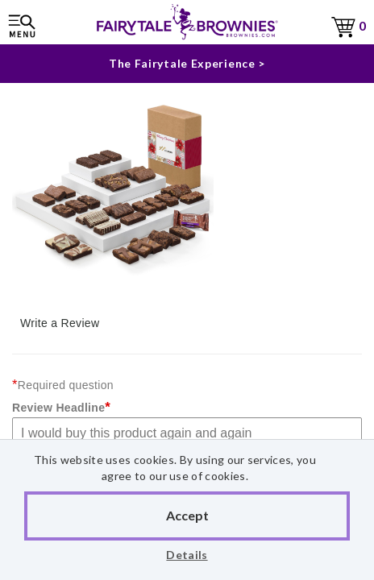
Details (186, 554)
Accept (187, 515)
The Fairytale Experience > (187, 63)
